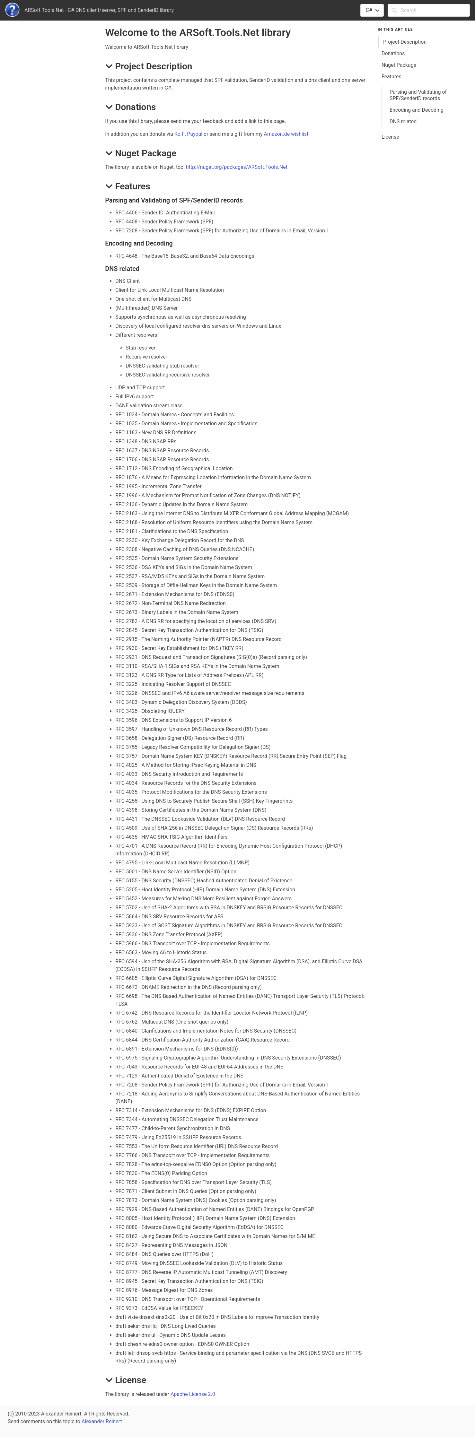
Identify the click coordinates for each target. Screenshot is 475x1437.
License (390, 137)
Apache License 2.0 (193, 1394)
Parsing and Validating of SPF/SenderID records (418, 95)
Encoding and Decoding (417, 110)
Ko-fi (179, 134)
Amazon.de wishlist (286, 134)
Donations (393, 53)
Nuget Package (399, 65)
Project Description (405, 42)
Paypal (194, 134)
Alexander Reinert (102, 1421)
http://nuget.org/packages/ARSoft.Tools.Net (236, 167)
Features (391, 77)
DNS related (403, 121)
